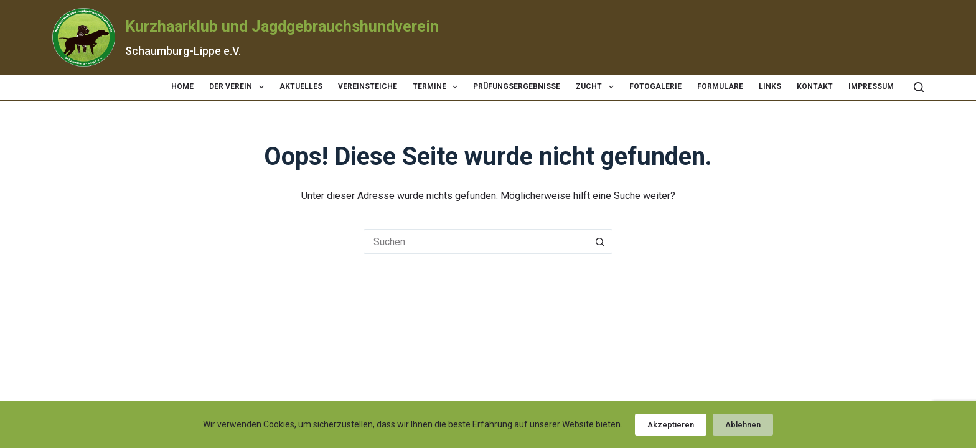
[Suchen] (919, 87)
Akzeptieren (670, 424)
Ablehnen (743, 424)
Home (182, 86)
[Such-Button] (600, 241)
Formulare (720, 86)
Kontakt (815, 86)
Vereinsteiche (367, 86)
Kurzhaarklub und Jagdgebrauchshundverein (282, 26)
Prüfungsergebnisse (516, 86)
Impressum (871, 86)
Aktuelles (300, 86)
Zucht (597, 87)
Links (770, 86)
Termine (437, 87)
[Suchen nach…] (476, 241)
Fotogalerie (655, 86)
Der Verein (238, 87)
